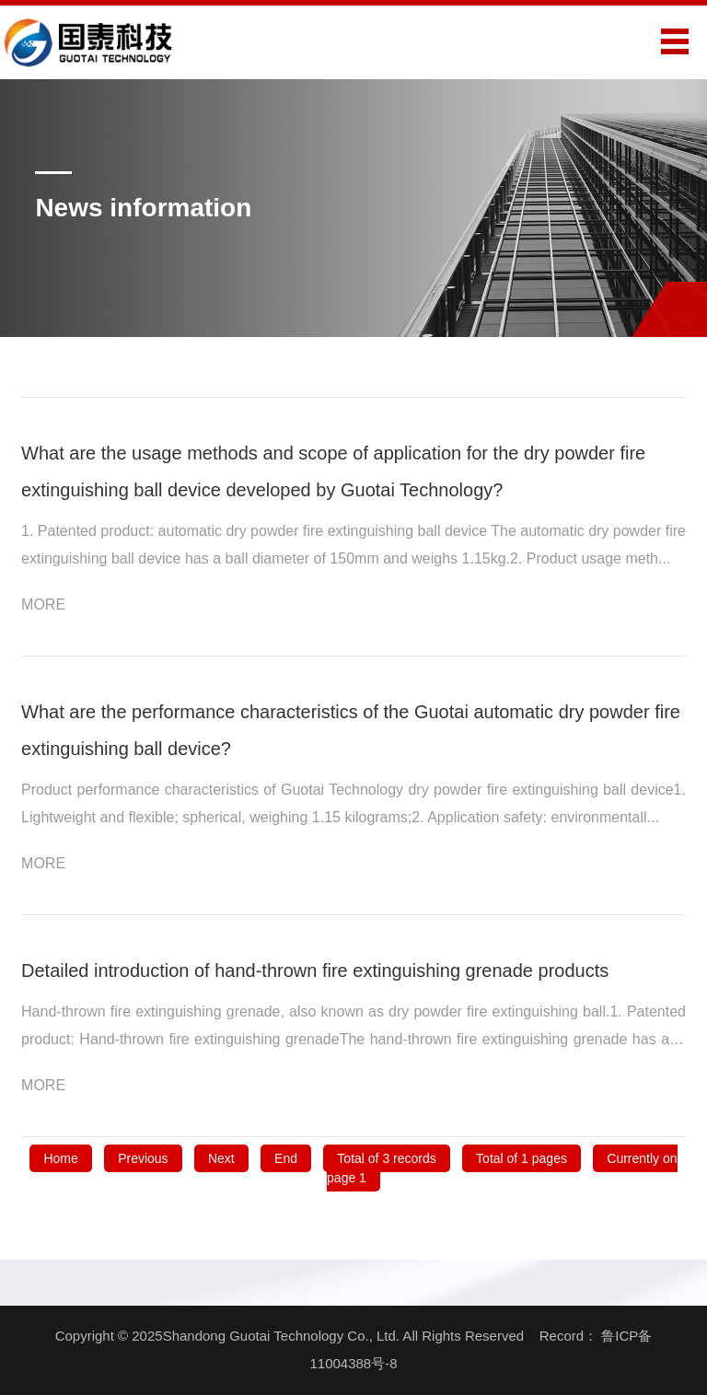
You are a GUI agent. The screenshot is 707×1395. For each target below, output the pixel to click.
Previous (143, 1158)
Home (60, 1158)
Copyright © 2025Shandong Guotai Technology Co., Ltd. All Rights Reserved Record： (328, 1335)
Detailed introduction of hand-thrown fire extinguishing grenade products (314, 970)
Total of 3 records (386, 1158)
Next (221, 1158)
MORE (55, 604)
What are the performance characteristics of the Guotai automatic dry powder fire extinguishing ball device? (350, 730)
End (285, 1158)
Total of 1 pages (521, 1158)
